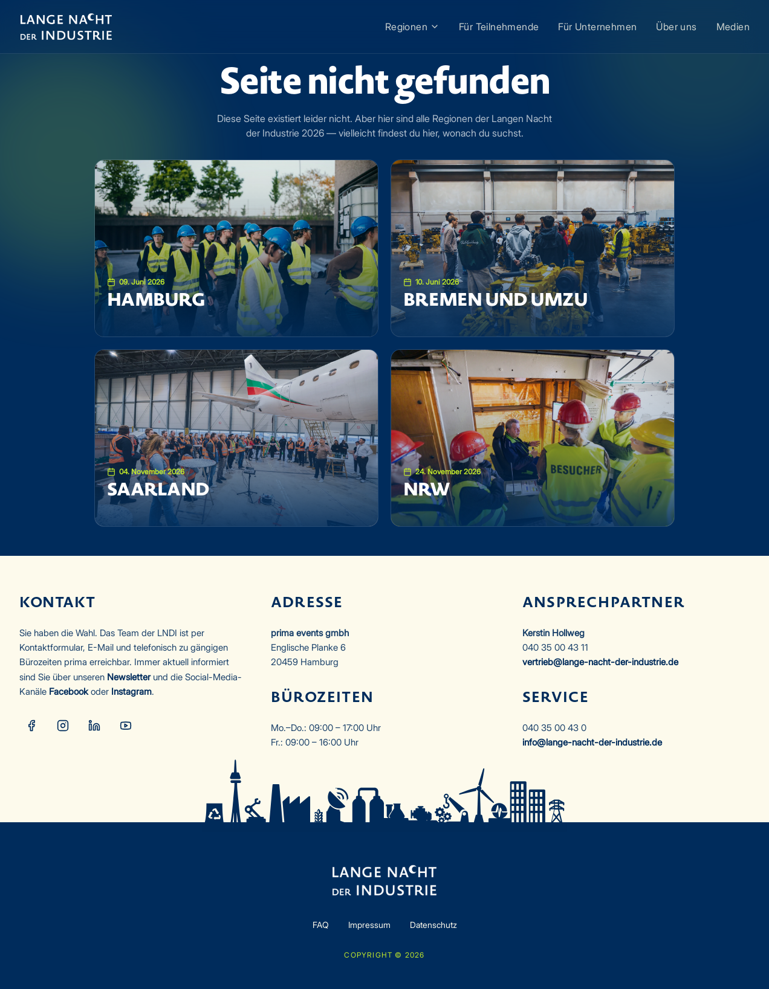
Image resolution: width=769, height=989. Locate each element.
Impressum (369, 925)
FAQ (321, 925)
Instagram (131, 691)
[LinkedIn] (94, 726)
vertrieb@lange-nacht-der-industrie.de (600, 662)
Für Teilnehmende (499, 27)
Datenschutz (433, 925)
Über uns (676, 27)
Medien (733, 27)
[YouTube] (126, 726)
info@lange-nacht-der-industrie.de (592, 742)
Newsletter (129, 677)
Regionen (412, 27)
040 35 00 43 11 (555, 647)
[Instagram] (63, 726)
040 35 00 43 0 (554, 727)
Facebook (68, 691)
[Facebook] (31, 726)
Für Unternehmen (597, 27)
